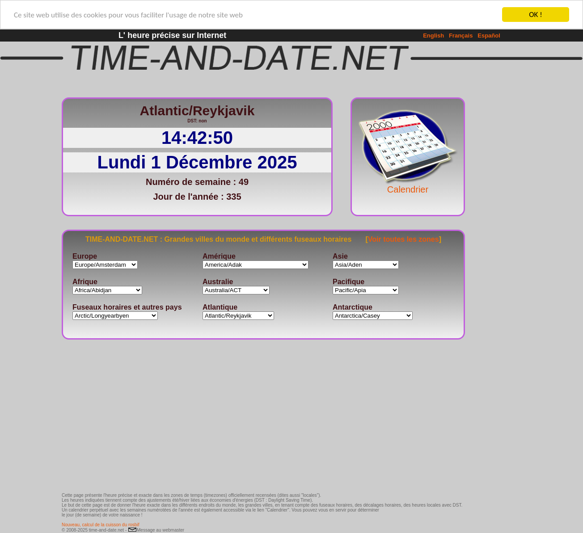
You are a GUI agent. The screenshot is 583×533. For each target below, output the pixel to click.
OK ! (535, 14)
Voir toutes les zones (403, 239)
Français (461, 35)
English (433, 35)
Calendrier (408, 185)
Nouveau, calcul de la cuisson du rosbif (100, 524)
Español (488, 35)
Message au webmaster (156, 530)
